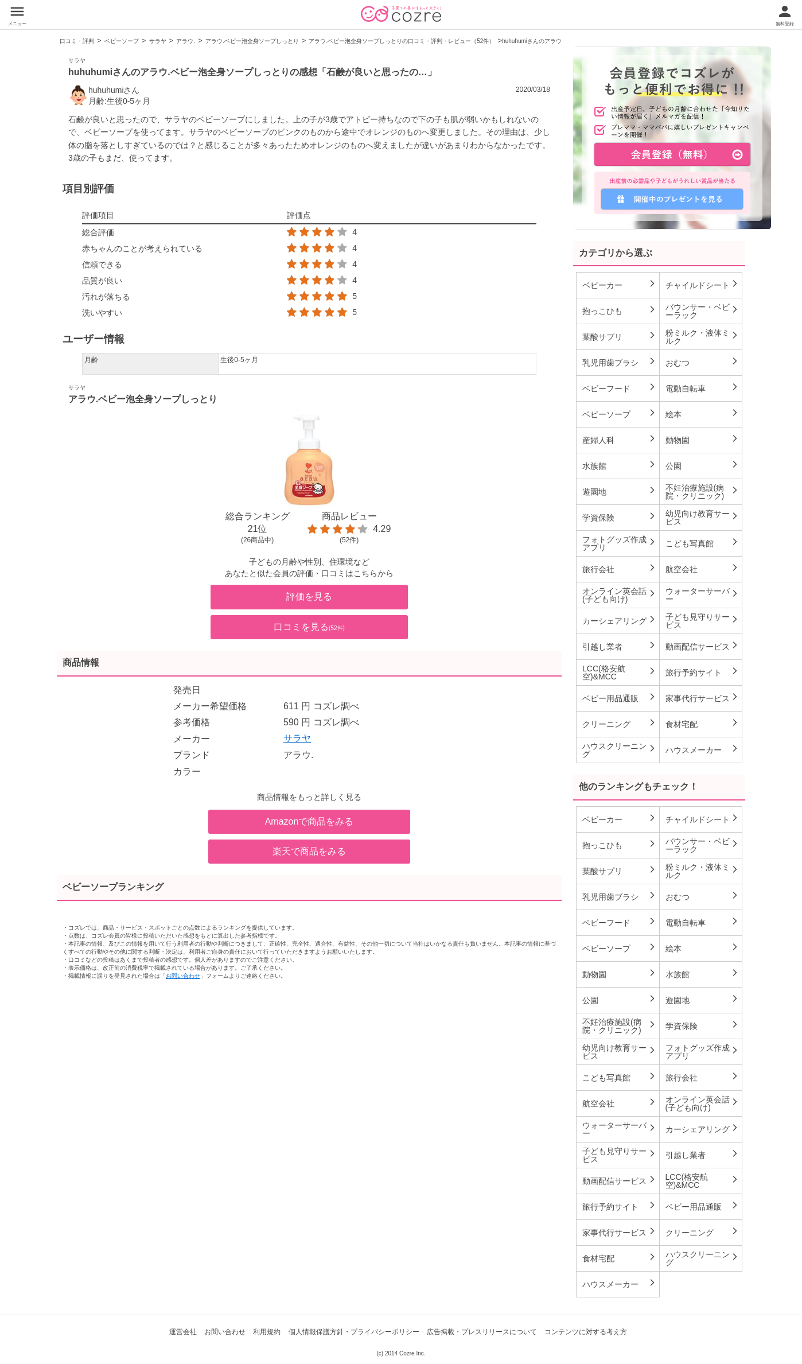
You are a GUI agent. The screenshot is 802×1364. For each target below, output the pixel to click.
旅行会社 (619, 569)
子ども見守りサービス (702, 620)
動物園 (702, 439)
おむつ (702, 362)
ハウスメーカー (702, 749)
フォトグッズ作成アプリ (619, 543)
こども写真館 (702, 543)
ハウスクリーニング (619, 750)
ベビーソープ (121, 41)
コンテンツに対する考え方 (585, 1332)
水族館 (619, 465)
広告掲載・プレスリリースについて (482, 1332)
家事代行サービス (702, 698)
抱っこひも (619, 310)
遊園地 (619, 491)
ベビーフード (619, 388)
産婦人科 (619, 439)
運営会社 (183, 1332)
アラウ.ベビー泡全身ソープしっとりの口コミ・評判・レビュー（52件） (402, 41)
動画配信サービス (702, 646)
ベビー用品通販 (619, 698)
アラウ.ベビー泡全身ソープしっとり (252, 41)
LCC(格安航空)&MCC (619, 672)
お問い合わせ (183, 976)
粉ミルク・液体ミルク (702, 336)
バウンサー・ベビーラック (702, 311)
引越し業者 (619, 646)
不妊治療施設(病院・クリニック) (702, 491)
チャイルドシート (702, 284)
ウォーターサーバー (702, 595)
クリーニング (619, 723)
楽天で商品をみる (309, 851)
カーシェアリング (619, 620)
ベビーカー (619, 284)
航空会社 (702, 569)
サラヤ (157, 41)
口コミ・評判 (77, 41)
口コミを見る (309, 627)
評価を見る (309, 596)
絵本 (702, 414)
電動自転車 (702, 388)
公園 (702, 465)
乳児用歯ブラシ (619, 362)
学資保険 (619, 517)
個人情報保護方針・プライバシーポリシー (354, 1332)
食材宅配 (702, 723)
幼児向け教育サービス (702, 517)
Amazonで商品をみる (309, 821)
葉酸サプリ (619, 336)
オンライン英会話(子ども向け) (619, 595)
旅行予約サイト (702, 672)
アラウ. (185, 41)
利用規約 (267, 1332)
